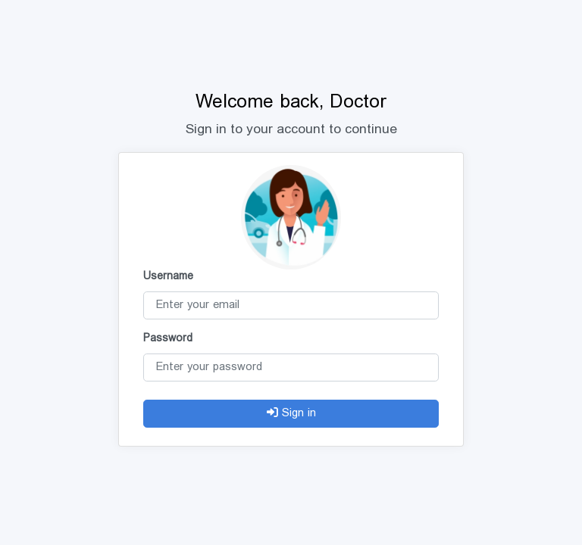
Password (167, 339)
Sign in (291, 414)
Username (168, 277)
